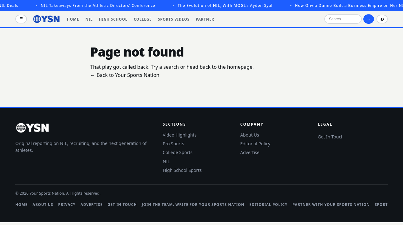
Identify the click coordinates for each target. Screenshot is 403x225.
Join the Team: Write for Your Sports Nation (193, 204)
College (143, 19)
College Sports (177, 152)
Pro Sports (173, 144)
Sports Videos (174, 19)
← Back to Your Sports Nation (124, 75)
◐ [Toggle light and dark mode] (382, 19)
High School (113, 19)
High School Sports (182, 170)
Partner (205, 19)
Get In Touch (331, 137)
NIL (88, 19)
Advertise (250, 152)
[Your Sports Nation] (46, 19)
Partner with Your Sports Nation (331, 204)
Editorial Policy (255, 144)
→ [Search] (369, 19)
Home (73, 19)
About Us (249, 135)
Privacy (66, 204)
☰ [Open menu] (21, 19)
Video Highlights (180, 135)
